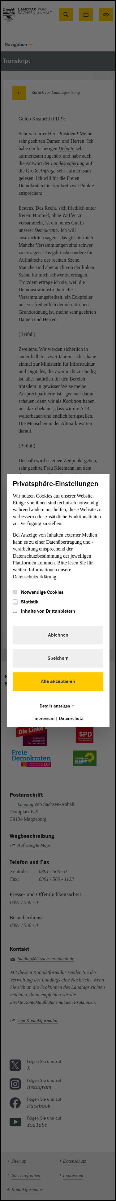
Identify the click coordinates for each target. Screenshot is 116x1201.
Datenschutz (71, 718)
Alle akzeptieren (58, 681)
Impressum (43, 718)
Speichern (58, 658)
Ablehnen (58, 635)
